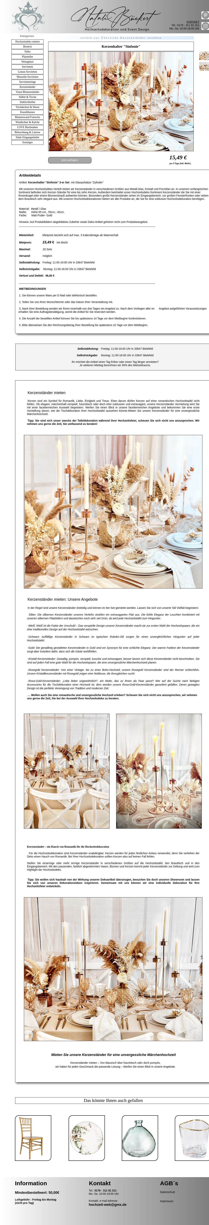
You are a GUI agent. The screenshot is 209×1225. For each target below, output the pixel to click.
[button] (51, 92)
